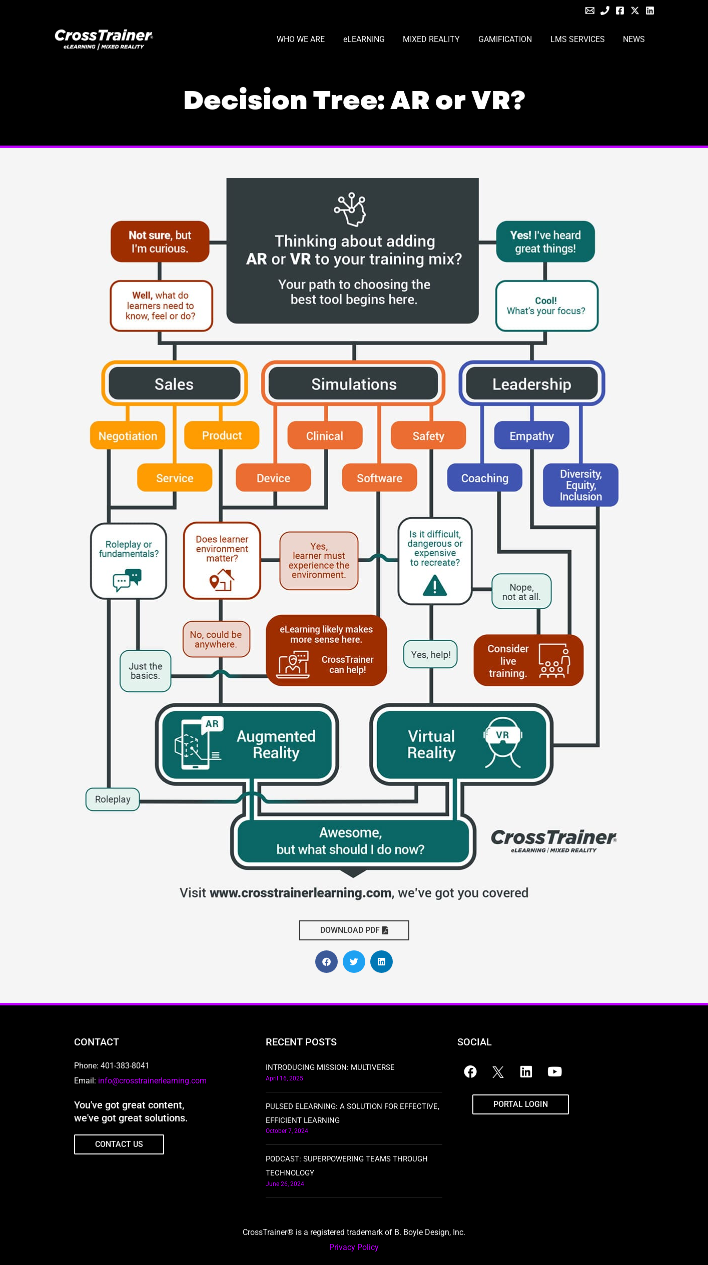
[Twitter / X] (634, 10)
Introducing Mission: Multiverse (330, 1067)
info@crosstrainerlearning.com (152, 1080)
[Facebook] (619, 10)
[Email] (589, 10)
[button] (326, 961)
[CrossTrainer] (104, 39)
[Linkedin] (649, 10)
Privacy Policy (354, 1247)
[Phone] (604, 10)
